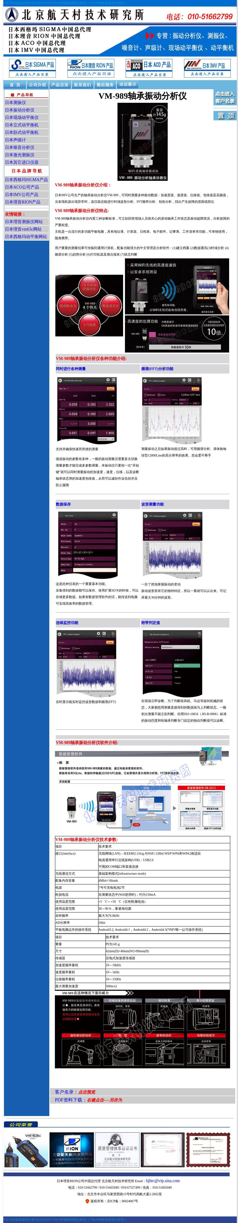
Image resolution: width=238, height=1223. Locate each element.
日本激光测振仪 (19, 155)
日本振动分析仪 (19, 110)
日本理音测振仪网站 (24, 221)
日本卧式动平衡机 (22, 132)
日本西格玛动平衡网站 (26, 236)
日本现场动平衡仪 (22, 117)
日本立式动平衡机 (22, 125)
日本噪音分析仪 (19, 147)
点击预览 (86, 1092)
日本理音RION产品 (22, 202)
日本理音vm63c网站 (23, 229)
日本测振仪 (15, 102)
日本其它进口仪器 (22, 162)
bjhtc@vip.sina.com (163, 1180)
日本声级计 (15, 140)
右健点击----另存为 (104, 1100)
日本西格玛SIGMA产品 (26, 179)
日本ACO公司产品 (22, 187)
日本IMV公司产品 (21, 194)
